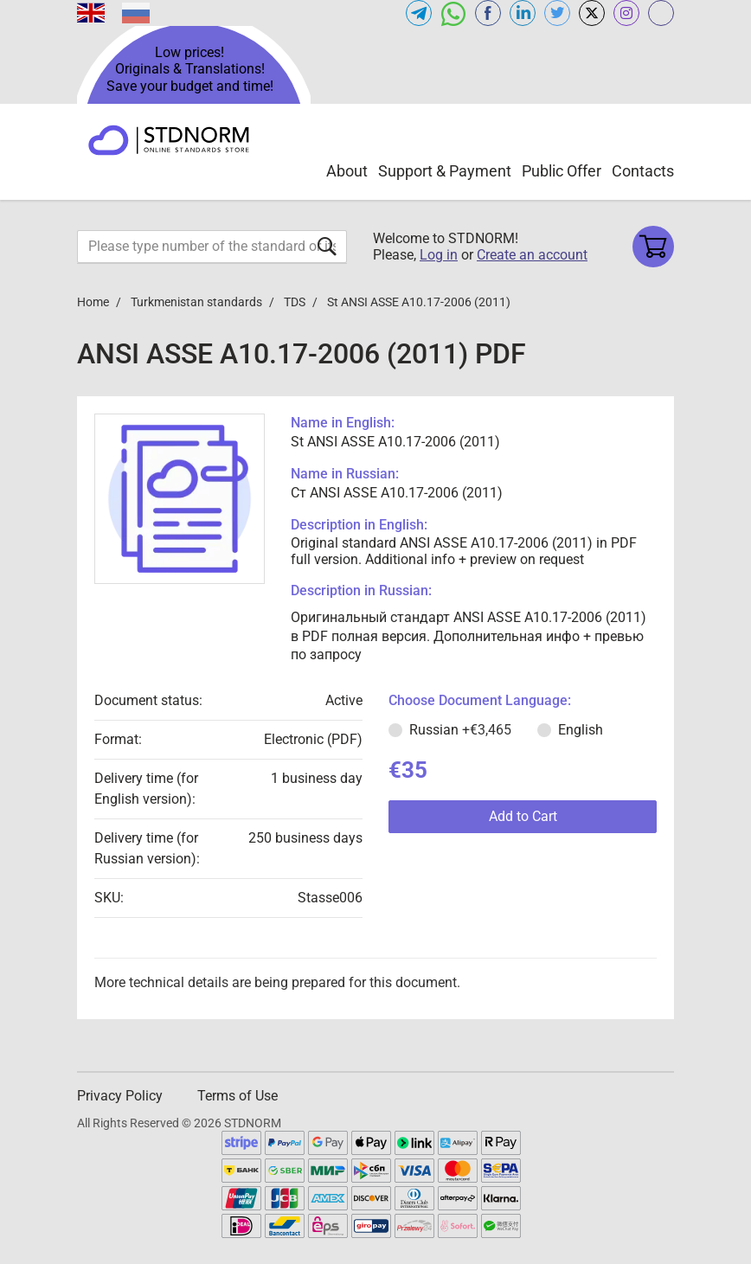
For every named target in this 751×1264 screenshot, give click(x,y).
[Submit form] (327, 246)
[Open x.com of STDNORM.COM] (592, 13)
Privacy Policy (120, 1096)
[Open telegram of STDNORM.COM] (419, 13)
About (347, 171)
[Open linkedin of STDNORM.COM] (523, 13)
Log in (439, 255)
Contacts (643, 171)
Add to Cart (523, 816)
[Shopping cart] (653, 246)
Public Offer (561, 171)
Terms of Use (237, 1096)
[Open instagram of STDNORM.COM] (626, 13)
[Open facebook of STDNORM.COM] (488, 13)
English (580, 730)
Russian (460, 730)
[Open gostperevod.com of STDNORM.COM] (661, 13)
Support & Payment (444, 171)
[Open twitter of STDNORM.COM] (557, 13)
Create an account (532, 255)
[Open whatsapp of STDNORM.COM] (453, 13)
